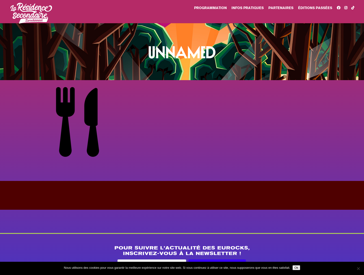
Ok (296, 267)
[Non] (358, 268)
